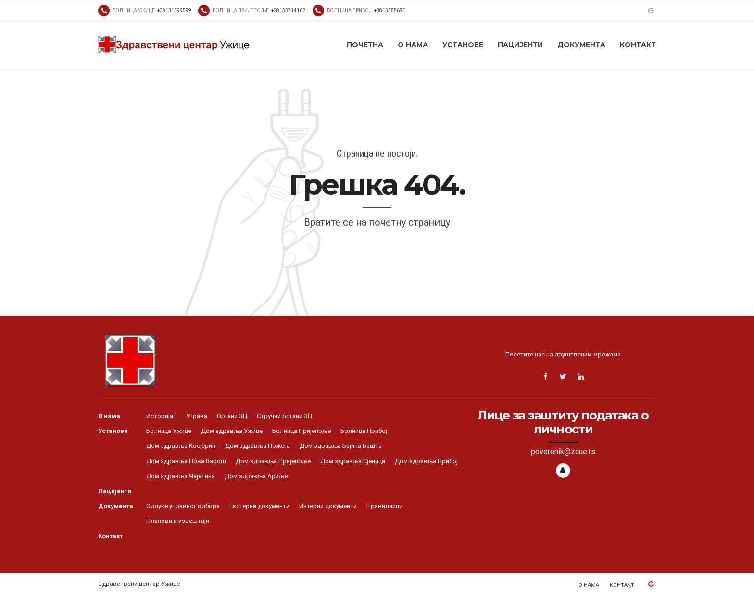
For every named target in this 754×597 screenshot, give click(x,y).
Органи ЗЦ (232, 415)
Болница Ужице (168, 430)
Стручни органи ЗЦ (284, 415)
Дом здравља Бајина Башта (341, 445)
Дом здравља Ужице (232, 430)
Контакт (638, 44)
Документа (581, 44)
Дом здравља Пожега (257, 445)
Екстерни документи (259, 505)
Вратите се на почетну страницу (377, 222)
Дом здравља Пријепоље (273, 461)
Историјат (161, 415)
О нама (413, 44)
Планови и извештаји (177, 520)
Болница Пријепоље (301, 430)
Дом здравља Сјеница (352, 461)
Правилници (384, 505)
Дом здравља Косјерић (180, 445)
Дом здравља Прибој (426, 461)
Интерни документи (328, 505)
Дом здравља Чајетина (180, 476)
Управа (196, 415)
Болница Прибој (363, 430)
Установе (462, 44)
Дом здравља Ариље (256, 476)
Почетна (365, 44)
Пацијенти (520, 44)
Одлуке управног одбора (183, 505)
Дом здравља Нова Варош (186, 461)
